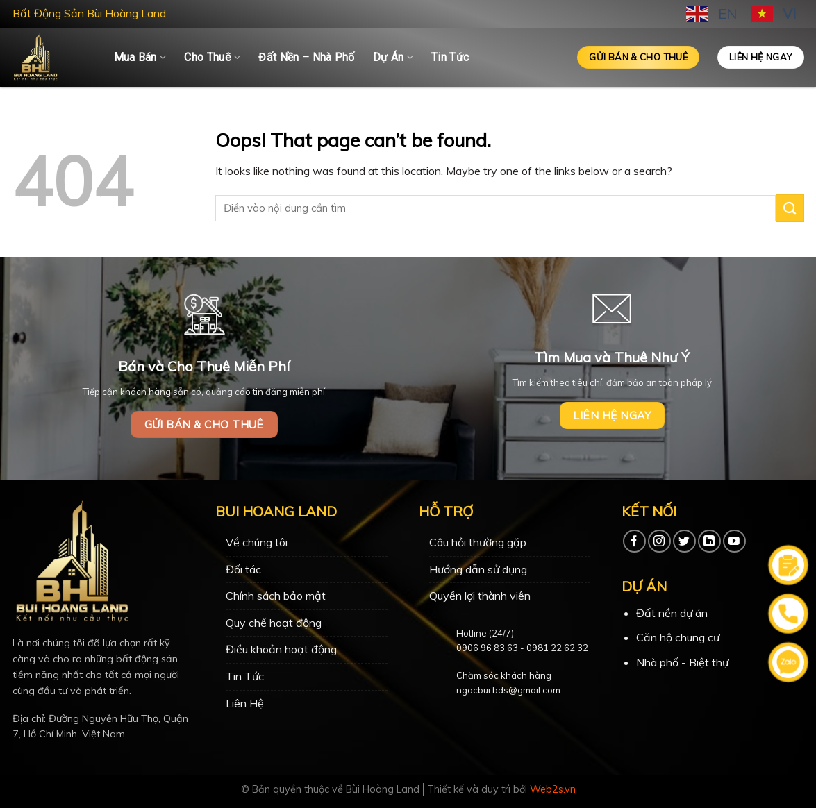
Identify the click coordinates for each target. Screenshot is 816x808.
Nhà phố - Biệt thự (682, 662)
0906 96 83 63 (487, 647)
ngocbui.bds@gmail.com (508, 690)
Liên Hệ (245, 703)
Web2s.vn (553, 789)
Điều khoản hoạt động (281, 649)
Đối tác (243, 569)
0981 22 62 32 (557, 647)
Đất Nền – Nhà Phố (306, 57)
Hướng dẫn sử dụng (478, 569)
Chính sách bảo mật (276, 596)
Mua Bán (140, 58)
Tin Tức (450, 57)
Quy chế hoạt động (274, 623)
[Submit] (789, 207)
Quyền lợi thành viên (480, 596)
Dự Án (393, 58)
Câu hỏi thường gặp (477, 542)
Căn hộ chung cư (677, 637)
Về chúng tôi (257, 542)
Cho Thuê (212, 58)
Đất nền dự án (672, 613)
